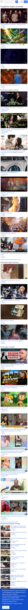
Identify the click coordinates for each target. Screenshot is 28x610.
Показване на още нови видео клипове (9, 522)
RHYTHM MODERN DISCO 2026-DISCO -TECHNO (18, 545)
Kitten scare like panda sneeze (17, 556)
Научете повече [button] (18, 603)
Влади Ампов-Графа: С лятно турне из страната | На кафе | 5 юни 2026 (14, 516)
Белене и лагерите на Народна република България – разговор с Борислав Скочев (13, 365)
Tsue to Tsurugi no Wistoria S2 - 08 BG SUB (10, 300)
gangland (3, 214)
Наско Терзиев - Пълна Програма (18, 569)
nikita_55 (3, 153)
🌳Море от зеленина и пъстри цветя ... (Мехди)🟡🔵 (12, 44)
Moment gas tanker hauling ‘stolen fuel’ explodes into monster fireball (14, 254)
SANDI (3, 342)
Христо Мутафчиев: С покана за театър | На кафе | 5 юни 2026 (14, 495)
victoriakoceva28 (5, 110)
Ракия (2, 65)
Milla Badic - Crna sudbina (6, 213)
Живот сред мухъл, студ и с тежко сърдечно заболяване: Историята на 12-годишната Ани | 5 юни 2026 (13, 430)
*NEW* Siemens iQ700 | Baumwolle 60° (9, 172)
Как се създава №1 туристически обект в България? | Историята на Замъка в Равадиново (13, 387)
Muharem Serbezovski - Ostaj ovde (8, 233)
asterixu (3, 86)
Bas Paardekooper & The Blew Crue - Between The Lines (13, 24)
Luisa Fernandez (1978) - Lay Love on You (10, 85)
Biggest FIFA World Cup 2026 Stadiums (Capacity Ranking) (17, 576)
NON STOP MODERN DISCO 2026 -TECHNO (19, 582)
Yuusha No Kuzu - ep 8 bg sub (7, 320)
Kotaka (3, 66)
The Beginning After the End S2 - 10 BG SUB (10, 280)
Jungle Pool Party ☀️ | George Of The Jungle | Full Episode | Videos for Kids (14, 408)
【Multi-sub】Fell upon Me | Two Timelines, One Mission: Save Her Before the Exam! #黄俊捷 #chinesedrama (13, 151)
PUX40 (3, 367)
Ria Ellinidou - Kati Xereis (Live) (7, 192)
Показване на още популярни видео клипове (10, 259)
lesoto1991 (14, 553)
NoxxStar (3, 281)
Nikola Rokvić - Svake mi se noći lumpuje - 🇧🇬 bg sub (12, 340)
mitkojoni (3, 25)
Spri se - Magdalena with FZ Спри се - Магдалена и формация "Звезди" (12, 108)
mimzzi (3, 256)
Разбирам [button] (5, 607)
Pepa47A (3, 46)
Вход (26, 1)
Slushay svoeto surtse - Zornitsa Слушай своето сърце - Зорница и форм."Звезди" (13, 130)
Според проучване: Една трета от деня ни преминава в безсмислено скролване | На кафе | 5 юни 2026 (13, 452)
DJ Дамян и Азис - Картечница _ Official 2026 (18, 563)
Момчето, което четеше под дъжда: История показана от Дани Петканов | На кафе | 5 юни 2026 (13, 473)
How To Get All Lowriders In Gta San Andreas (19, 551)
